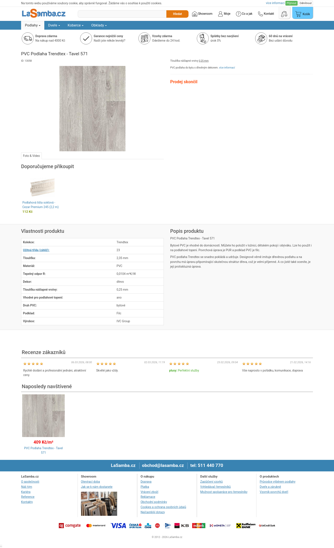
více (275, 3)
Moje (224, 13)
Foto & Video (31, 155)
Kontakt (266, 13)
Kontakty (27, 502)
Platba (145, 486)
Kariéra (25, 492)
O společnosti (30, 481)
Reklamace (148, 496)
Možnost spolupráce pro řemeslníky (224, 492)
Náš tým (26, 486)
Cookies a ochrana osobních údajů (163, 507)
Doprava (146, 481)
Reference (28, 496)
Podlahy (32, 25)
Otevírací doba (90, 481)
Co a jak (244, 13)
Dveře (54, 25)
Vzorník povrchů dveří (274, 492)
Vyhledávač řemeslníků (215, 486)
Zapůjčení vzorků (211, 481)
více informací (227, 67)
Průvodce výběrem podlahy (277, 481)
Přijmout (291, 3)
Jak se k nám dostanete (96, 486)
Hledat (177, 14)
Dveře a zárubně (270, 486)
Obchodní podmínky (154, 502)
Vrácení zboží (149, 492)
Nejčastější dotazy (153, 512)
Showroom (202, 13)
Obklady (99, 25)
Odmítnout (306, 3)
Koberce (76, 25)
